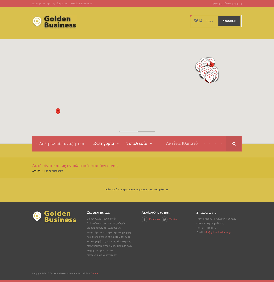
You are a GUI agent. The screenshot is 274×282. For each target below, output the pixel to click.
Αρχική (216, 3)
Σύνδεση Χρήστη (232, 3)
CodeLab (95, 273)
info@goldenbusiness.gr (217, 232)
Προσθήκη (229, 21)
